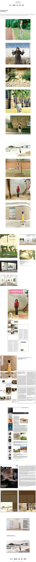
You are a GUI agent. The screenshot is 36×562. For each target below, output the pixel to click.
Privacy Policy (17, 561)
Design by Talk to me (21, 561)
